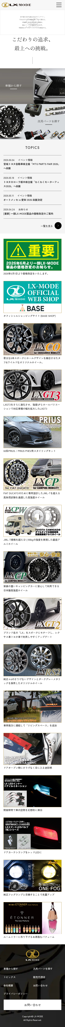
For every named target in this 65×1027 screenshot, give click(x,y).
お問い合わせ (32, 1005)
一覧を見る (47, 226)
